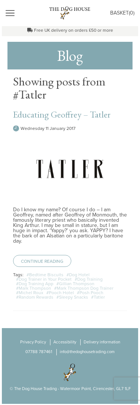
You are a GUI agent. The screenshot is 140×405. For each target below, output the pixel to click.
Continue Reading (42, 261)
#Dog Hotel (78, 274)
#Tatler (98, 297)
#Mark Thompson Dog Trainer (83, 288)
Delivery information (102, 342)
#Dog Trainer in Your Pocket (44, 279)
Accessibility (64, 342)
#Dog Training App (34, 283)
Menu (28, 13)
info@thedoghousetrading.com (87, 351)
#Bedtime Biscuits (45, 274)
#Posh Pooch (90, 292)
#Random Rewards (34, 297)
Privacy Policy (33, 342)
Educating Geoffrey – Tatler (62, 114)
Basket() (122, 13)
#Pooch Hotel (60, 292)
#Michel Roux (29, 292)
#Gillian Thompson (75, 283)
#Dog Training (89, 279)
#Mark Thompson (33, 288)
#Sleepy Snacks (72, 297)
